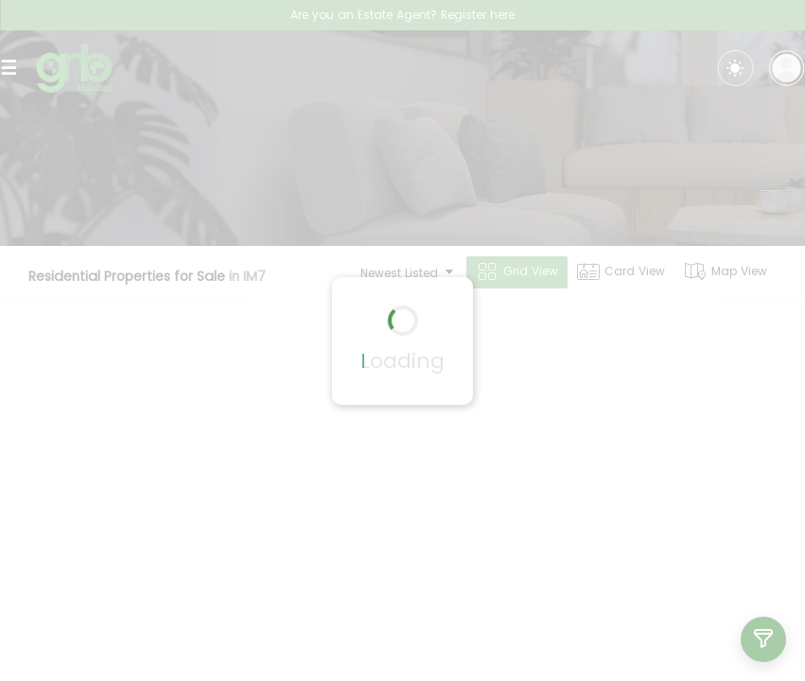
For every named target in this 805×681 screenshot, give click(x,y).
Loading (402, 360)
